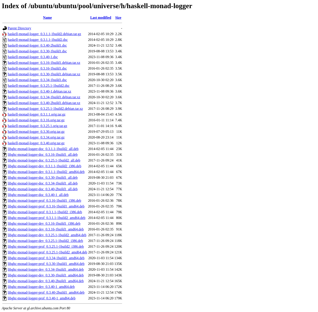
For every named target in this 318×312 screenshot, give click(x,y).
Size (118, 17)
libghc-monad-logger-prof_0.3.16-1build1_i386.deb (44, 200)
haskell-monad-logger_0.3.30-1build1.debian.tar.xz (44, 74)
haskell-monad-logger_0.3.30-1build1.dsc (37, 51)
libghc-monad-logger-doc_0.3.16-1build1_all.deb (43, 154)
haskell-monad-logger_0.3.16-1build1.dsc (37, 68)
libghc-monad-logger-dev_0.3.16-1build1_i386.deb (44, 223)
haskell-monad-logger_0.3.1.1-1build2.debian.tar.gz (44, 34)
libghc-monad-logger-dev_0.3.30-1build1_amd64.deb (46, 275)
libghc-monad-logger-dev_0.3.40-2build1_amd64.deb (46, 281)
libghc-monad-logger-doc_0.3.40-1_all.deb (38, 195)
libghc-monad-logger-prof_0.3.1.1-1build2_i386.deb (45, 212)
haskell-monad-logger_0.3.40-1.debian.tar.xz (39, 91)
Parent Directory (19, 28)
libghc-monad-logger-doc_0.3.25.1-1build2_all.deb (44, 160)
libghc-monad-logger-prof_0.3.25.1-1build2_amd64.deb (47, 252)
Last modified (100, 17)
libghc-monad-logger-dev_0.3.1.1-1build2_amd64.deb (46, 172)
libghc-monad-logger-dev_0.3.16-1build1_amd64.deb (46, 229)
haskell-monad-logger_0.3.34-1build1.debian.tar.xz (44, 97)
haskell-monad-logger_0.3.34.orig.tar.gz (36, 137)
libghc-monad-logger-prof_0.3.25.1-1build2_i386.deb (46, 246)
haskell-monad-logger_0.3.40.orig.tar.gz (36, 143)
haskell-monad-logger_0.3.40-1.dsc (33, 57)
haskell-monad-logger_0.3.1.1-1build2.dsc (38, 40)
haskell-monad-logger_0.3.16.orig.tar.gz (36, 120)
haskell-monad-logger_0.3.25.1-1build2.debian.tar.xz (45, 108)
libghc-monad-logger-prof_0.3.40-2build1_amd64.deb (46, 292)
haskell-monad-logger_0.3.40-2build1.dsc (37, 45)
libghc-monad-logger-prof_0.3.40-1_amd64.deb (42, 298)
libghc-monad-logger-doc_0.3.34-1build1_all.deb (43, 183)
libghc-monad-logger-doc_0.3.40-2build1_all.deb (43, 189)
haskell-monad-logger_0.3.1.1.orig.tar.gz (36, 114)
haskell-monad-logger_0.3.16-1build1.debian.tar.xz (44, 63)
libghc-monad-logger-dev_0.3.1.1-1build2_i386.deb (44, 166)
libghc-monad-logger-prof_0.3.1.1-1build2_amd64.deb (46, 218)
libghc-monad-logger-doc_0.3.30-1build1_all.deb (43, 177)
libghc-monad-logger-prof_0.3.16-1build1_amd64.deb (46, 206)
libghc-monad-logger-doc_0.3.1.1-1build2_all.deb (43, 149)
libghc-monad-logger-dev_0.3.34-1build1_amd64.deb (46, 269)
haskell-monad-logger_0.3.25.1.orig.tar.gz (37, 126)
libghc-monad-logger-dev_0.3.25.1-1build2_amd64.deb (47, 235)
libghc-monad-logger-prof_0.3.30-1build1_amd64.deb (46, 264)
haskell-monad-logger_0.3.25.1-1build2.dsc (39, 86)
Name (47, 17)
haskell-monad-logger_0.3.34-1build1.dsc (37, 80)
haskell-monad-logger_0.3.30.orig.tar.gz (36, 131)
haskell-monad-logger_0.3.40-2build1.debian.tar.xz (44, 103)
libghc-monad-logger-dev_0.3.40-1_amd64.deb (41, 287)
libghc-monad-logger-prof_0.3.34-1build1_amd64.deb (46, 258)
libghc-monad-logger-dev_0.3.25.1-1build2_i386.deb (45, 241)
